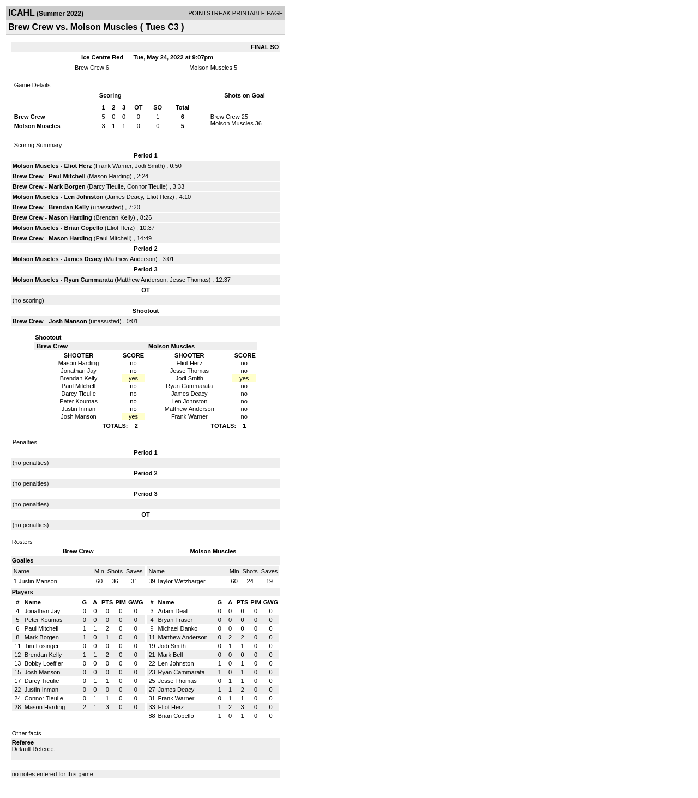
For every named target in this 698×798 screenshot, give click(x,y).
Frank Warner (113, 165)
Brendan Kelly (69, 207)
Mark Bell (170, 654)
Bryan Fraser (175, 619)
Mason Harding (109, 176)
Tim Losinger (42, 646)
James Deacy (125, 197)
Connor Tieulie (146, 186)
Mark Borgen (67, 186)
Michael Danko (178, 628)
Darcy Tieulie (106, 186)
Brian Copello (83, 228)
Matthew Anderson (130, 259)
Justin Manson (38, 581)
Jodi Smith (149, 165)
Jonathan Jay (42, 611)
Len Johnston (83, 197)
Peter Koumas (44, 619)
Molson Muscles (210, 67)
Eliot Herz (78, 165)
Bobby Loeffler (44, 663)
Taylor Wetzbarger (181, 581)
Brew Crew (89, 67)
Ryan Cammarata (88, 279)
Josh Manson (68, 321)
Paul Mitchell (67, 176)
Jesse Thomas (189, 279)
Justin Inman (41, 689)
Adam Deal (173, 611)
